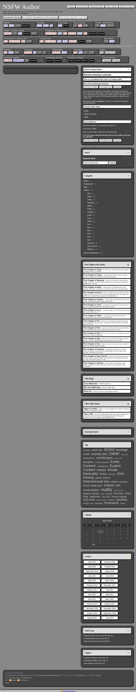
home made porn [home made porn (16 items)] (93, 485)
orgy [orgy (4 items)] (102, 494)
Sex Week (8, 60)
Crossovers (82, 7)
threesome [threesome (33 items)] (111, 503)
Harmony (7, 33)
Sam (80, 26)
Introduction (117, 87)
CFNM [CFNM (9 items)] (86, 454)
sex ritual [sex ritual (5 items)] (106, 497)
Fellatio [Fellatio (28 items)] (101, 470)
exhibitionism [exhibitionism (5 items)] (102, 466)
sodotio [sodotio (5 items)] (111, 500)
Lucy (85, 26)
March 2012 (109, 581)
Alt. (26, 60)
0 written (116, 60)
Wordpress (81, 675)
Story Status (112, 7)
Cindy (65, 26)
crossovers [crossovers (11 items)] (88, 458)
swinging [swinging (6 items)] (99, 503)
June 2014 (110, 576)
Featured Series (96, 7)
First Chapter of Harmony (94, 280)
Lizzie (11, 26)
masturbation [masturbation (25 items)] (91, 490)
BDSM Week (18, 60)
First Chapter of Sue (92, 344)
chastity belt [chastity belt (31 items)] (99, 454)
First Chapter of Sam (92, 339)
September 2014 (92, 571)
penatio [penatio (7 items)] (109, 493)
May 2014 (92, 581)
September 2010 (109, 613)
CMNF (86, 117)
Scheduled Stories (12, 17)
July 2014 (91, 576)
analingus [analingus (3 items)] (86, 450)
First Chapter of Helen (92, 287)
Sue (85, 33)
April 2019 (92, 562)
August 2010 (92, 618)
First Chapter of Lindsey (93, 300)
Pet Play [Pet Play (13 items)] (118, 493)
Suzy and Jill (51, 33)
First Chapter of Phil (92, 333)
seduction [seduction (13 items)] (95, 496)
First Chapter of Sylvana (93, 363)
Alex (97, 26)
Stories (86, 190)
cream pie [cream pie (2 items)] (124, 454)
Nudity (86, 111)
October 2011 (92, 590)
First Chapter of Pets (92, 328)
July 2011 (109, 590)
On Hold (32, 60)
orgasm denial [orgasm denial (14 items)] (91, 493)
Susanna (25, 26)
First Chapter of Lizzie (92, 305)
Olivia (17, 26)
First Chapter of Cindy (93, 275)
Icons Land (15, 678)
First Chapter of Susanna (94, 349)
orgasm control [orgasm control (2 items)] (119, 490)
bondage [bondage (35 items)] (122, 450)
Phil (75, 26)
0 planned (107, 60)
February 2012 (91, 585)
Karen (45, 26)
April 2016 (92, 567)
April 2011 (92, 599)
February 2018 (109, 562)
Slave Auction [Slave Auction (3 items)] (101, 500)
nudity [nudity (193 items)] (106, 489)
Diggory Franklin (90, 409)
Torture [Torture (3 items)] (122, 503)
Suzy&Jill (56, 52)
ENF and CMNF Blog (92, 388)
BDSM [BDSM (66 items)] (109, 450)
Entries (14, 680)
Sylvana (110, 26)
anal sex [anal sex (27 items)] (97, 449)
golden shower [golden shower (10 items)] (102, 477)
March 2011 (109, 599)
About (71, 7)
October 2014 (110, 567)
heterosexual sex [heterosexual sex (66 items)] (96, 481)
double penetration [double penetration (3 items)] (102, 462)
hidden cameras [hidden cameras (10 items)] (119, 481)
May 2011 (109, 595)
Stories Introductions (91, 253)
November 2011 (110, 585)
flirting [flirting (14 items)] (103, 474)
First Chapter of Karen (93, 293)
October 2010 (92, 613)
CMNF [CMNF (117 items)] (114, 454)
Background (110, 52)
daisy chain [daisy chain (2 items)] (118, 458)
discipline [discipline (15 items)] (88, 462)
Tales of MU (88, 414)
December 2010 (92, 609)
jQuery (98, 675)
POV (86, 52)
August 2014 (109, 571)
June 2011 (92, 595)
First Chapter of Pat (91, 321)
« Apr (93, 544)
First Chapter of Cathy (93, 270)
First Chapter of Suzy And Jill (95, 356)
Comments (23, 680)
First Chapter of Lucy (92, 310)
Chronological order (106, 87)
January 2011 (110, 604)
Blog (102, 52)
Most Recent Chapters (91, 87)
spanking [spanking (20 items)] (121, 499)
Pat (51, 26)
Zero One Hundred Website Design (47, 675)
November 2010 (110, 609)
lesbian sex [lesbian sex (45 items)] (112, 485)
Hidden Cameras (90, 114)
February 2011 (91, 604)
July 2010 (109, 618)
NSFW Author (21, 6)
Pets (6, 26)
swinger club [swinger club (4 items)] (88, 503)
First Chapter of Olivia (92, 316)
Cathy (33, 33)
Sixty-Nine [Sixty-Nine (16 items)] (89, 499)
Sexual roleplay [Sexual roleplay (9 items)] (119, 496)
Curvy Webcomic (90, 384)
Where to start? (126, 7)
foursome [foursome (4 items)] (112, 474)
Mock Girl (88, 391)
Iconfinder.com (27, 678)
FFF (91, 675)
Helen (85, 60)
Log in (8, 682)
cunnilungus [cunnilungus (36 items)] (104, 458)
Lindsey (77, 60)
